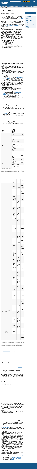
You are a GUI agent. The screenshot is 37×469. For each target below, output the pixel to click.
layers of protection (8, 52)
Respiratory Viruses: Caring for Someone (30, 16)
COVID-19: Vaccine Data (29, 18)
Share (27, 10)
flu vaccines (9, 15)
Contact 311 (34, 2)
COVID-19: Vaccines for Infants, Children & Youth (30, 22)
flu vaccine (5, 25)
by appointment (20, 18)
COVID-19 (27, 14)
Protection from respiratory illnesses (12, 54)
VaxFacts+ (12, 459)
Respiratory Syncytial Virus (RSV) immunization (14, 25)
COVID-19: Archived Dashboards (28, 27)
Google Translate (9, 12)
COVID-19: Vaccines (29, 20)
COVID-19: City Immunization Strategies (30, 24)
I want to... (25, 1)
